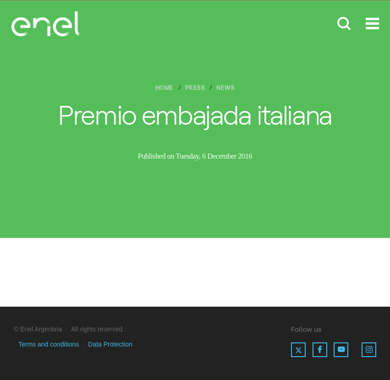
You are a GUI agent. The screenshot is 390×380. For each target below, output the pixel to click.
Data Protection (110, 344)
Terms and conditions (48, 344)
